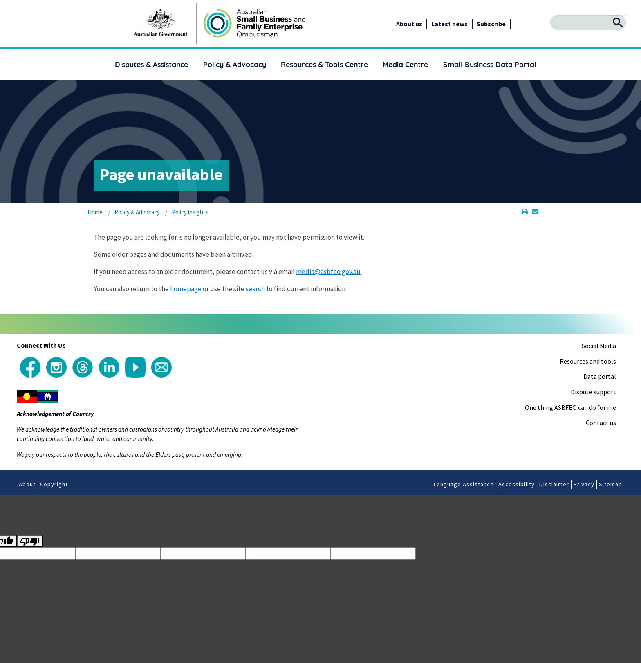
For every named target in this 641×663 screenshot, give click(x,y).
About (27, 484)
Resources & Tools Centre (324, 64)
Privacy (584, 484)
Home (95, 212)
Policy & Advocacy (234, 64)
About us (409, 24)
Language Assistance (464, 484)
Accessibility (516, 484)
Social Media (599, 346)
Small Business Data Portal (489, 64)
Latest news (449, 24)
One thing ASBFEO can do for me (570, 407)
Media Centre (405, 64)
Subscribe (491, 24)
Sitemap (610, 484)
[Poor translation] (30, 541)
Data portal (599, 376)
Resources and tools (588, 361)
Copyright (54, 484)
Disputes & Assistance (151, 64)
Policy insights (190, 212)
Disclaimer (554, 484)
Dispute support (593, 392)
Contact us (601, 422)
